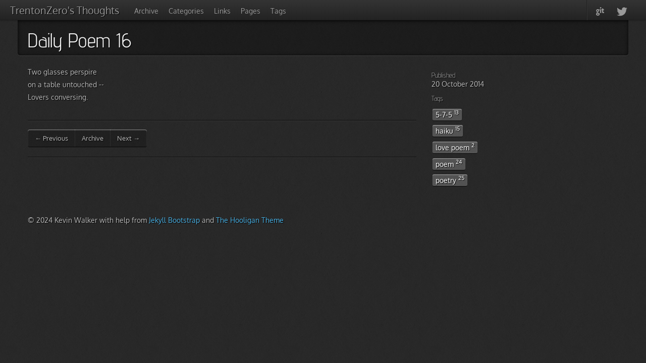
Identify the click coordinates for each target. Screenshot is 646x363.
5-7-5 (447, 114)
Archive (146, 11)
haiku (448, 130)
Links (222, 11)
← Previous (51, 138)
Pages (250, 11)
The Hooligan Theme (250, 220)
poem (449, 163)
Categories (186, 11)
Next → (128, 138)
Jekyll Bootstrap (174, 220)
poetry (450, 179)
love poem (455, 147)
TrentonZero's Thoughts (64, 10)
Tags (278, 11)
